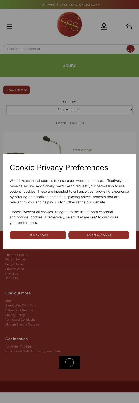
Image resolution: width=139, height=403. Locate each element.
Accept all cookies (98, 235)
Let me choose (38, 235)
